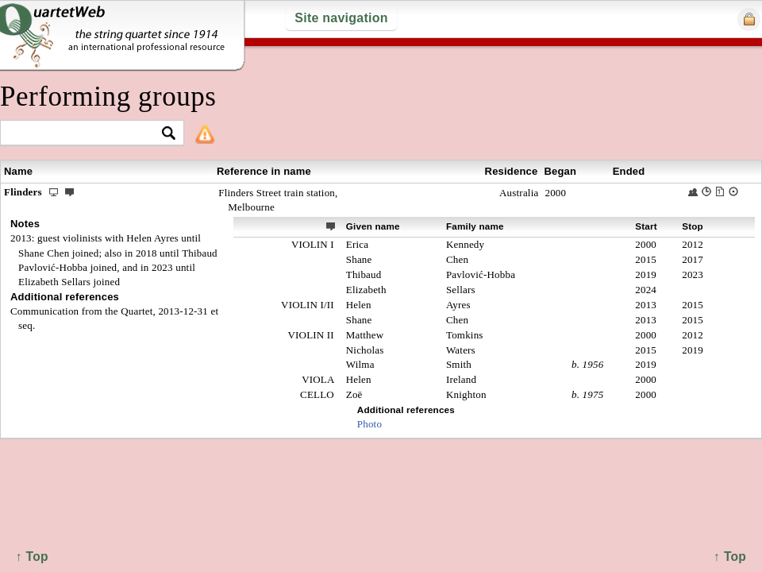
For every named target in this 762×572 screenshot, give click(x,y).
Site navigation (340, 18)
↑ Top (730, 556)
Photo (369, 424)
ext (331, 225)
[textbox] (85, 134)
